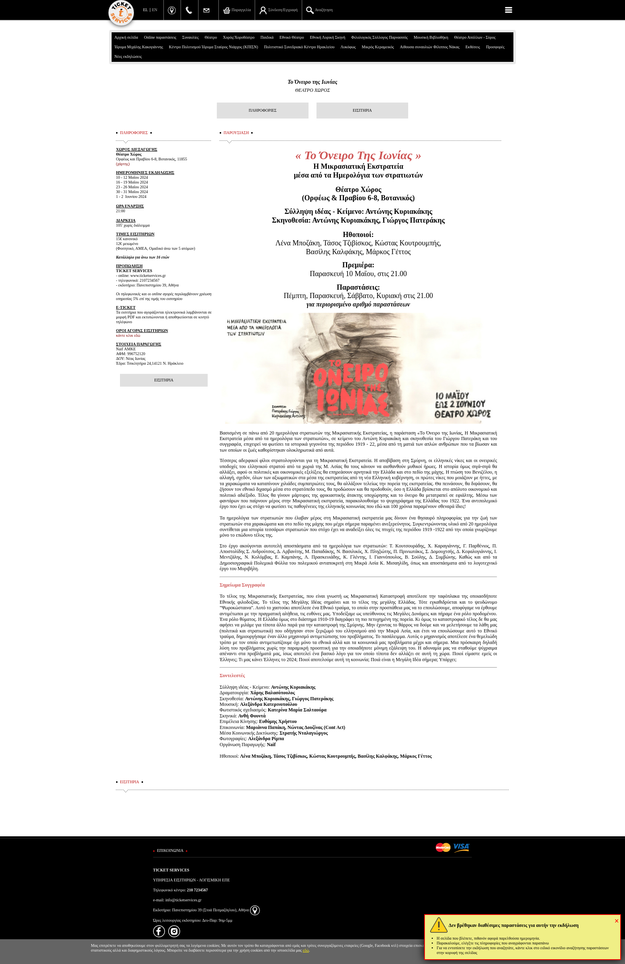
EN (154, 10)
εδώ (306, 950)
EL (145, 10)
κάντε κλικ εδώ (128, 335)
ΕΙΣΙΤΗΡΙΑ (362, 110)
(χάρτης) (123, 164)
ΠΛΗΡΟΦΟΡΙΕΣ (263, 110)
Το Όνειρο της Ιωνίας (313, 82)
